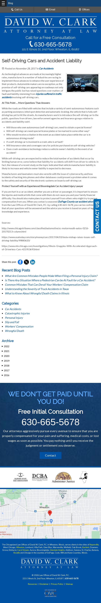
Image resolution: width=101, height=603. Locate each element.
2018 (5, 365)
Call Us (16, 9)
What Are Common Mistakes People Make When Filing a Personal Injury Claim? (51, 275)
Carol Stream (23, 550)
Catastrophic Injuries (17, 313)
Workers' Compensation (19, 326)
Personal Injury (14, 317)
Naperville (94, 544)
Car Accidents (46, 68)
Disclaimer (44, 584)
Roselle (17, 553)
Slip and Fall (12, 322)
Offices (84, 9)
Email (50, 9)
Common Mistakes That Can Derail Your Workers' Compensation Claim (47, 284)
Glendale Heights (57, 550)
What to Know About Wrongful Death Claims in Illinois (37, 293)
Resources (32, 584)
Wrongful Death (14, 330)
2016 (5, 375)
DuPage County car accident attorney (77, 201)
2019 (5, 360)
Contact (50, 455)
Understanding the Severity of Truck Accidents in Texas (37, 289)
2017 (5, 370)
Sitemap (69, 584)
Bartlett (85, 547)
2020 (5, 355)
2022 (5, 346)
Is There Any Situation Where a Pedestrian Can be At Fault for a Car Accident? (50, 280)
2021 (5, 351)
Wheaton (20, 547)
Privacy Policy (57, 584)
